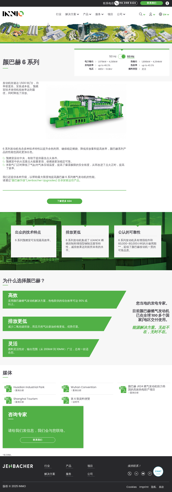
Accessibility (167, 3)
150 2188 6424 (127, 3)
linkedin (136, 474)
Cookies (131, 487)
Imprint (143, 487)
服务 (98, 14)
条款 (161, 487)
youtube (143, 474)
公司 (119, 14)
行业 (58, 14)
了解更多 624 (64, 201)
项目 (110, 14)
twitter (130, 474)
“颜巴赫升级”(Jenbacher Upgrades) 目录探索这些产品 (45, 180)
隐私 (153, 487)
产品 (85, 14)
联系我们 (151, 3)
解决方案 (70, 14)
